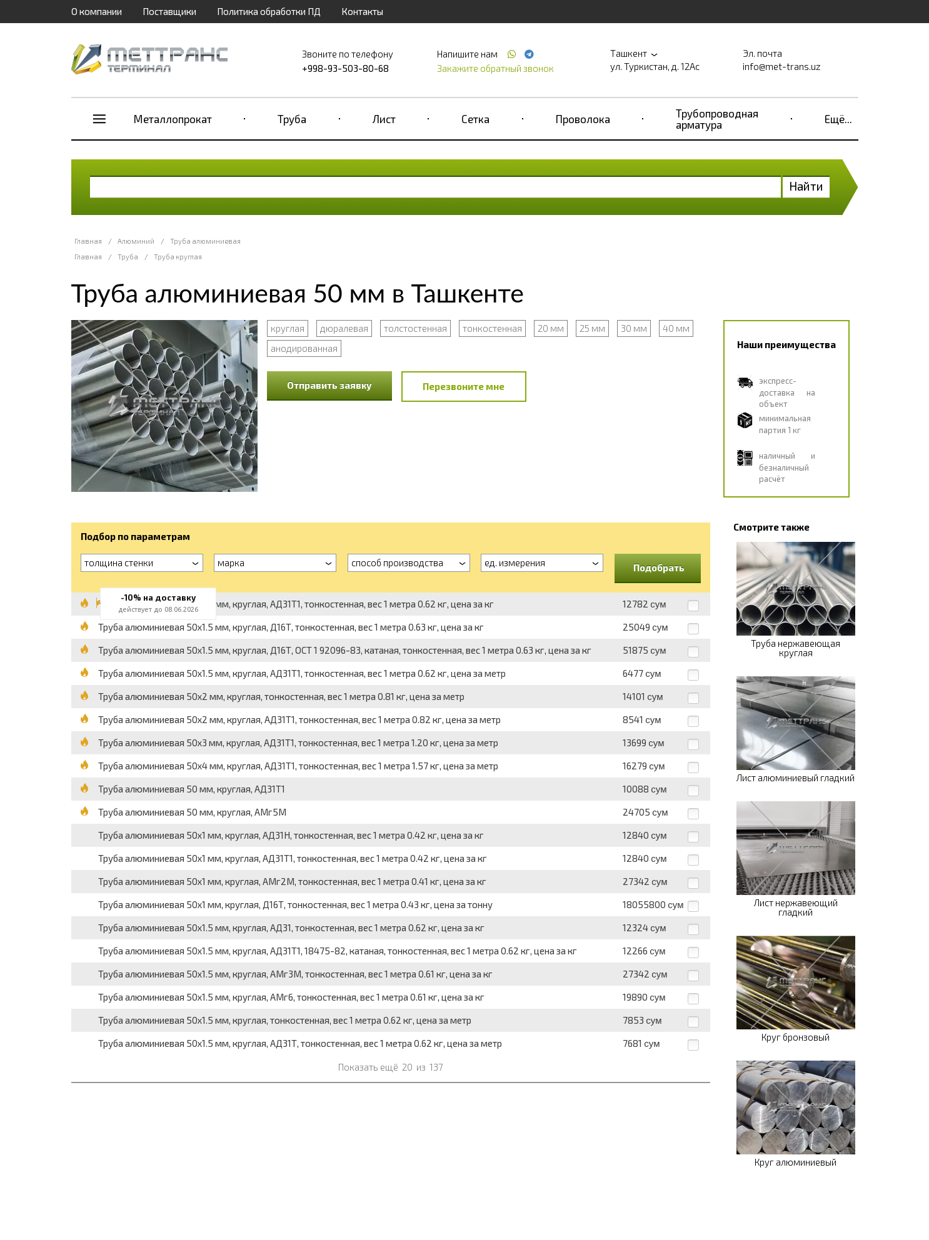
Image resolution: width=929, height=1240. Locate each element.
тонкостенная (492, 328)
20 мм (551, 328)
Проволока (583, 118)
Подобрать (659, 567)
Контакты (362, 11)
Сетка (475, 118)
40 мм (676, 328)
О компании (96, 11)
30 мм (634, 328)
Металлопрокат (173, 118)
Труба (292, 118)
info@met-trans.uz (782, 66)
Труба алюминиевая (205, 241)
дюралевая (344, 328)
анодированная (304, 348)
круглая (287, 328)
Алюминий (136, 241)
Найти (806, 186)
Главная (88, 241)
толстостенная (415, 328)
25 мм (592, 328)
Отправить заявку (329, 385)
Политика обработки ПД (269, 11)
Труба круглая (178, 256)
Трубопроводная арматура (717, 119)
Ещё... (838, 118)
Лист (384, 118)
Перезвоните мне (464, 386)
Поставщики (169, 11)
